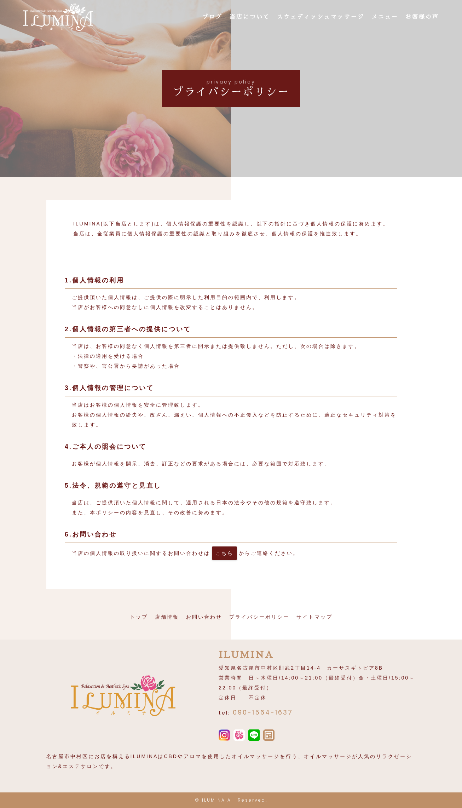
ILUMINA (213, 800)
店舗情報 (167, 617)
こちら (224, 553)
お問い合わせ (204, 617)
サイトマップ (314, 617)
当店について (250, 17)
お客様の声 (422, 17)
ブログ (212, 17)
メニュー (384, 17)
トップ (139, 617)
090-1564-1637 (263, 712)
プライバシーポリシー (259, 617)
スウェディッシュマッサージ (320, 17)
